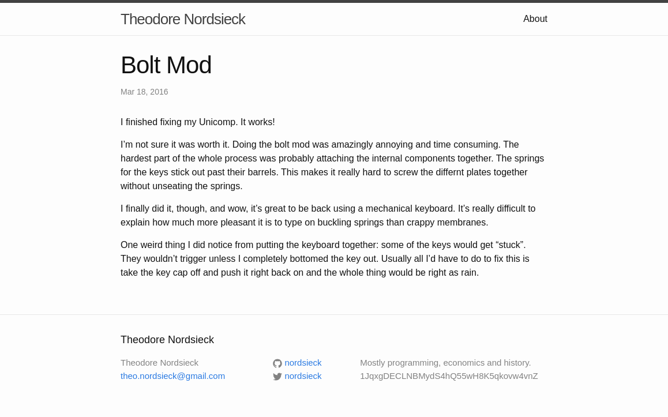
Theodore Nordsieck (183, 19)
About (535, 19)
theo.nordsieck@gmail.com (173, 376)
